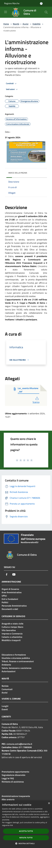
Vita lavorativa (9, 630)
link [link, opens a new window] (11, 825)
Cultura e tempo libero (12, 627)
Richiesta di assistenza (13, 781)
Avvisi (25, 24)
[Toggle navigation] (5, 12)
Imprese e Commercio (12, 633)
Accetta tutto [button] (26, 831)
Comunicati (7, 689)
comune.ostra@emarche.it (19, 744)
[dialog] (26, 824)
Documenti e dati (10, 609)
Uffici (4, 595)
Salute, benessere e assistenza (16, 668)
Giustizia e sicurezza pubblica (16, 658)
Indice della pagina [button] (17, 172)
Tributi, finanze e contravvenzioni (18, 661)
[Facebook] (6, 574)
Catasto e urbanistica (12, 637)
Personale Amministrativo (14, 605)
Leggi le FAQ (8, 778)
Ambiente (6, 664)
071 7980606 (25, 747)
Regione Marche (11, 3)
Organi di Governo (10, 589)
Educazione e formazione (14, 654)
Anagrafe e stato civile (12, 623)
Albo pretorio (8, 799)
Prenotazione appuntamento (15, 771)
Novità (16, 24)
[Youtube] (14, 574)
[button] (26, 843)
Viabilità (36, 24)
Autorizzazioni (8, 671)
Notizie (5, 686)
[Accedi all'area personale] (41, 3)
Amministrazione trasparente (16, 796)
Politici (5, 602)
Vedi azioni (12, 89)
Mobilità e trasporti (11, 640)
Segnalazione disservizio (13, 775)
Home (6, 24)
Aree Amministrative (11, 592)
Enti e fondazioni (10, 599)
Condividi (11, 83)
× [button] (49, 803)
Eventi (5, 709)
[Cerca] (46, 12)
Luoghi (5, 706)
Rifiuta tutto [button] (26, 837)
